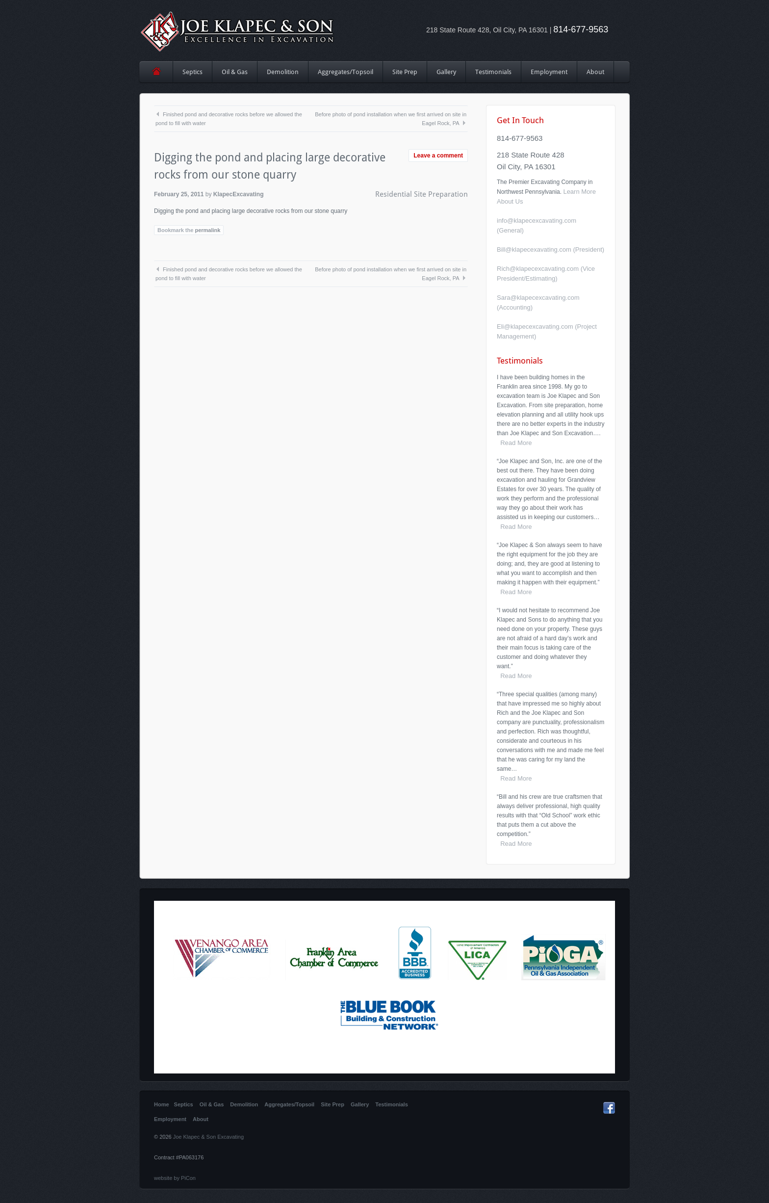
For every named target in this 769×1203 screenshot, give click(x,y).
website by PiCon (175, 1178)
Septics (192, 72)
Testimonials (493, 72)
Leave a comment (438, 155)
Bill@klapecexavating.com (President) (550, 249)
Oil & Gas (235, 72)
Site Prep (405, 75)
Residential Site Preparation (421, 194)
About (595, 72)
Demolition (283, 72)
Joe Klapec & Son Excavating (208, 1137)
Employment (549, 72)
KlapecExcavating (238, 194)
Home (156, 71)
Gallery (446, 72)
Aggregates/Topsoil (345, 72)
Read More (514, 442)
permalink (207, 230)
